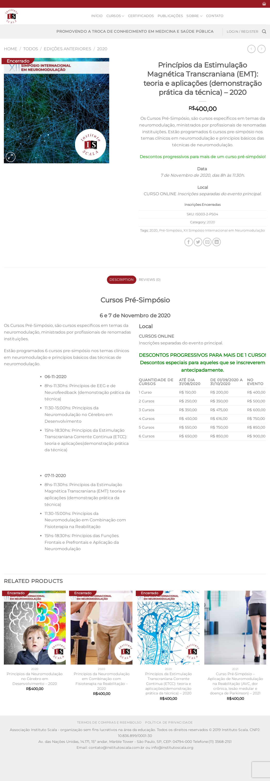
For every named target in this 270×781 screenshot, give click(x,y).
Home (10, 48)
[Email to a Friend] (207, 242)
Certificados (141, 16)
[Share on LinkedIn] (216, 242)
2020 (102, 48)
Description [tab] (121, 280)
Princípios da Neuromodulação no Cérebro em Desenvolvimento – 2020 (35, 679)
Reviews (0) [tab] (150, 280)
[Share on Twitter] (198, 242)
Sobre (194, 16)
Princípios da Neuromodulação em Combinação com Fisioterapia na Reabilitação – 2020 (102, 681)
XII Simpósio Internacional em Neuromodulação (224, 230)
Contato (214, 16)
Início (97, 16)
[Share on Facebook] (188, 242)
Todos (30, 48)
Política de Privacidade (169, 722)
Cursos (115, 16)
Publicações (170, 16)
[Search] (264, 32)
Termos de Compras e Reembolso (109, 722)
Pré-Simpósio (170, 230)
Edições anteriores (67, 48)
